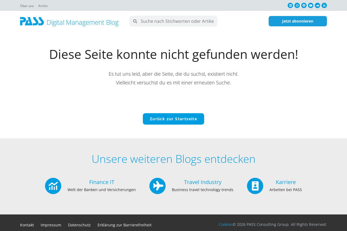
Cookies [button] (226, 224)
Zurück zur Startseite (173, 118)
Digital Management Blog (82, 22)
